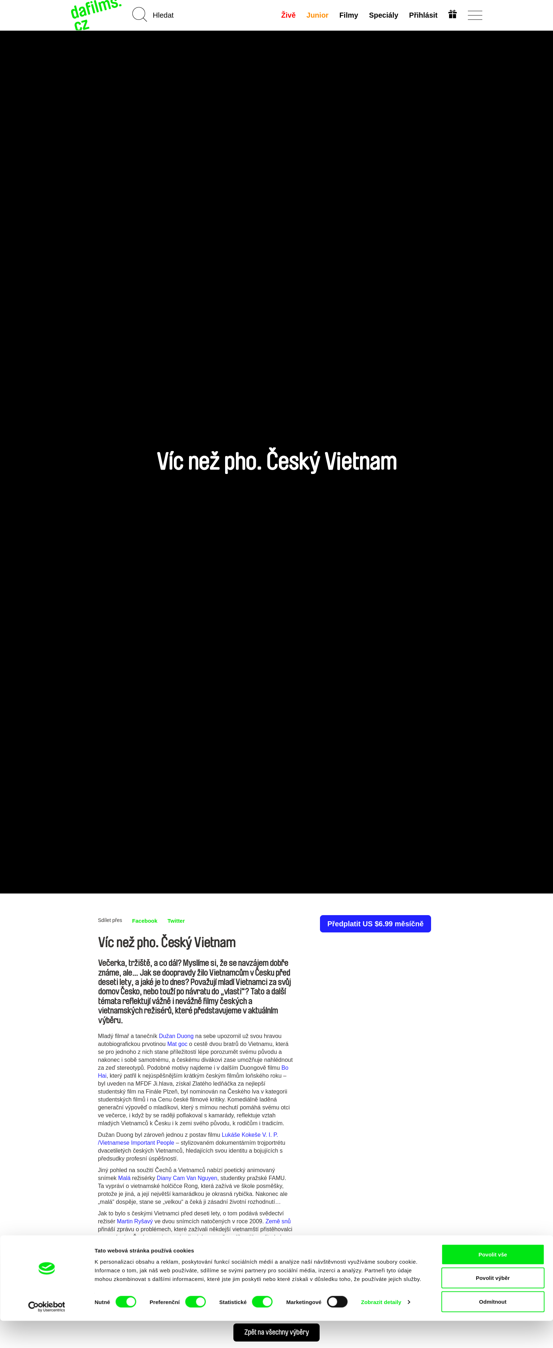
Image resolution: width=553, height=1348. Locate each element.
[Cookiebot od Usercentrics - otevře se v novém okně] (46, 1334)
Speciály (383, 15)
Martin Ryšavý (135, 1221)
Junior (317, 15)
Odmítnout (492, 1329)
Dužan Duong (176, 1036)
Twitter (178, 921)
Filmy (348, 15)
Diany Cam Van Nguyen (187, 1178)
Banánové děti (116, 1253)
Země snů (278, 1221)
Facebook (145, 921)
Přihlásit (423, 15)
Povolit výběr (493, 1305)
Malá (124, 1178)
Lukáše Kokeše (241, 1135)
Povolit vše (492, 1281)
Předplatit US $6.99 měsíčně (376, 924)
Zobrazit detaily (381, 1329)
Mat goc (177, 1044)
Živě (288, 15)
